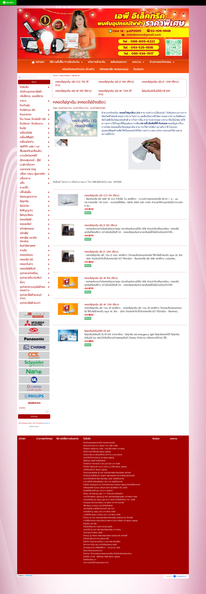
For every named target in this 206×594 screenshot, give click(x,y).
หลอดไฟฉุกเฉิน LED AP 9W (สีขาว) (101, 278)
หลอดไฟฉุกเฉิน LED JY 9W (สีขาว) (100, 225)
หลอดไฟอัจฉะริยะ (81, 108)
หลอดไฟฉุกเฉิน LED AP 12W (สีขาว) (101, 304)
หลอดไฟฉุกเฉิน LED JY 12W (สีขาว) (101, 252)
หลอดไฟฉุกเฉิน (65, 108)
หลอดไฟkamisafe (97, 108)
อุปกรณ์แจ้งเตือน (65, 76)
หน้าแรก (55, 76)
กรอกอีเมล (22, 408)
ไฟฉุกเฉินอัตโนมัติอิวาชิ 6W (97, 331)
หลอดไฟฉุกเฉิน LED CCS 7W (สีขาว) (101, 195)
